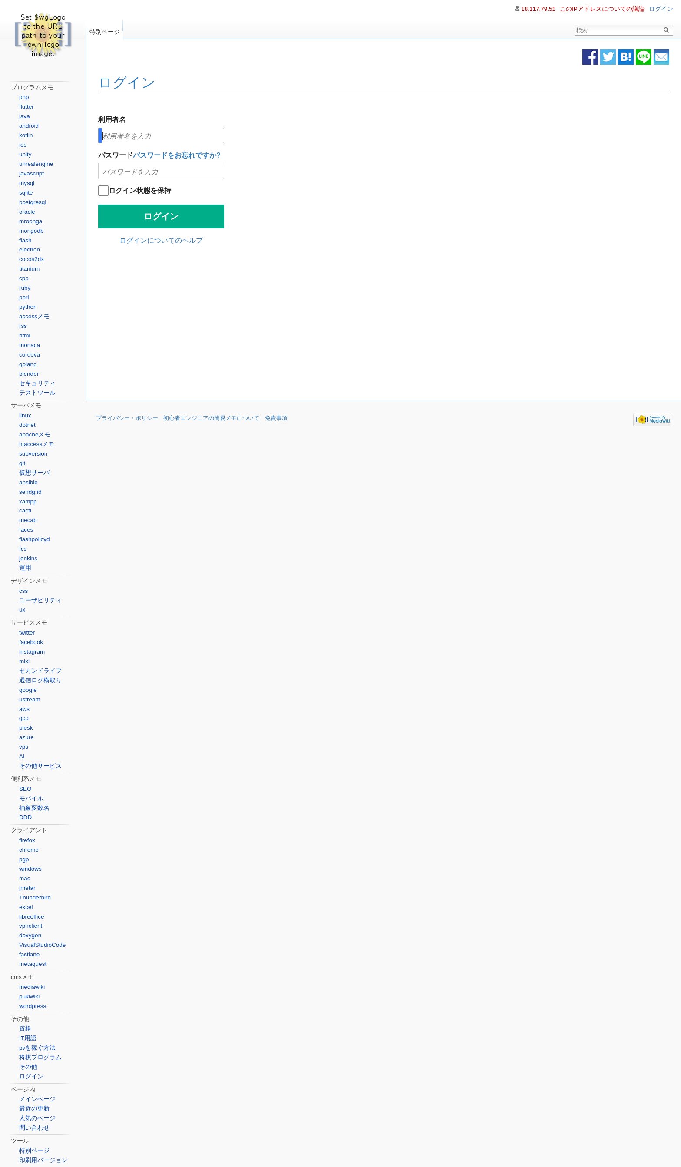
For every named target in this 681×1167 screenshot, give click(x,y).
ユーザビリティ (40, 600)
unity (25, 154)
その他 (28, 1067)
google (28, 690)
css (23, 591)
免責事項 (276, 418)
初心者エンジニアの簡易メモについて (211, 418)
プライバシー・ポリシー (127, 418)
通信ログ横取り (40, 680)
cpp (24, 278)
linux (25, 415)
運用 (25, 568)
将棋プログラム (40, 1057)
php (24, 97)
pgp (24, 859)
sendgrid (30, 492)
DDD (25, 817)
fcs (22, 548)
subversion (33, 453)
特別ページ (104, 29)
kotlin (26, 135)
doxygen (30, 935)
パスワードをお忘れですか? (177, 155)
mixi (24, 661)
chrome (29, 849)
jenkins (28, 558)
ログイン (126, 82)
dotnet (27, 425)
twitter (27, 632)
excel (26, 907)
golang (28, 364)
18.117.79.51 (538, 9)
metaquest (32, 964)
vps (23, 747)
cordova (29, 354)
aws (24, 709)
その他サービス (40, 766)
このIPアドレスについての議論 (602, 9)
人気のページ (37, 1118)
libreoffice (31, 916)
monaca (29, 345)
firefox (27, 840)
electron (29, 249)
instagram (32, 651)
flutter (26, 106)
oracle (27, 211)
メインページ (37, 1099)
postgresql (32, 202)
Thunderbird (35, 897)
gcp (24, 718)
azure (26, 737)
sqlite (26, 192)
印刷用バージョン (43, 1160)
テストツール (37, 393)
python (28, 307)
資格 (25, 1028)
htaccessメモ (36, 444)
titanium (29, 268)
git (22, 463)
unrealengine (36, 164)
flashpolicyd (34, 539)
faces (26, 529)
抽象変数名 (34, 808)
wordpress (32, 1006)
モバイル (31, 798)
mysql (26, 183)
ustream (29, 699)
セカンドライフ (40, 671)
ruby (24, 287)
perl (24, 297)
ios (22, 145)
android (29, 125)
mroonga (30, 221)
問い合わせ (34, 1127)
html (24, 335)
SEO (25, 789)
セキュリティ (37, 383)
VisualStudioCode (42, 945)
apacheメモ (34, 434)
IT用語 (27, 1038)
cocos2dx (31, 259)
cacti (25, 510)
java (24, 116)
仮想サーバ (34, 472)
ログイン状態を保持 (140, 190)
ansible (28, 482)
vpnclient (30, 925)
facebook (31, 642)
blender (29, 373)
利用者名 (112, 119)
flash (25, 240)
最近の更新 (34, 1108)
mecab (28, 520)
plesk (26, 727)
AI (22, 756)
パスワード (159, 155)
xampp (28, 501)
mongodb (31, 231)
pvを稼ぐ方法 (37, 1048)
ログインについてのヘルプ (161, 240)
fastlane (29, 954)
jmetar (27, 888)
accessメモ (34, 316)
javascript (31, 173)
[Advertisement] (311, 324)
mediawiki (32, 987)
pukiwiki (29, 996)
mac (24, 878)
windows (30, 869)
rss (23, 326)
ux (22, 609)
